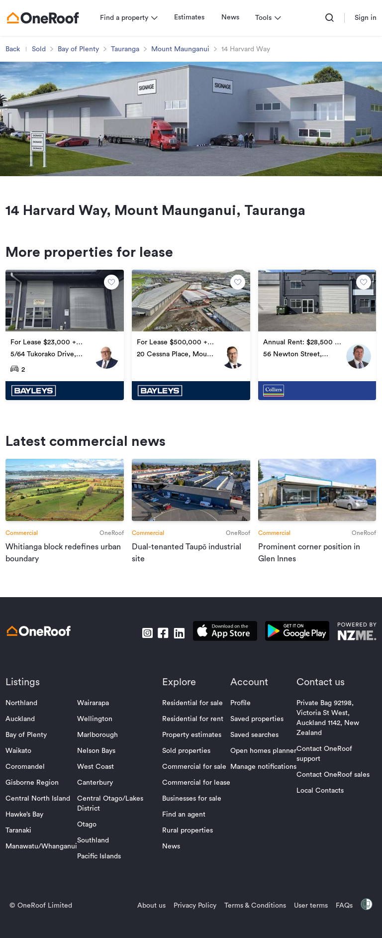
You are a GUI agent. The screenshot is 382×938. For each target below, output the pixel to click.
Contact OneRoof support (324, 760)
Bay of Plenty (80, 49)
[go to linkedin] (177, 640)
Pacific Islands (101, 863)
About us (149, 912)
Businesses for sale (191, 805)
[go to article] (66, 519)
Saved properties (257, 726)
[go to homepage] (45, 18)
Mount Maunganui (183, 49)
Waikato (21, 757)
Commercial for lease (196, 789)
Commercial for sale (194, 773)
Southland (95, 847)
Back (15, 49)
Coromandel (27, 773)
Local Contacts (320, 797)
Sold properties (186, 757)
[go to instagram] (145, 640)
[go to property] (66, 344)
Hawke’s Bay (27, 821)
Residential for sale (192, 710)
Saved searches (254, 741)
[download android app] (295, 639)
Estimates (192, 17)
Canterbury (97, 789)
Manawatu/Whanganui (44, 853)
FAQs (341, 912)
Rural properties (187, 837)
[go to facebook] (161, 640)
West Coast (98, 773)
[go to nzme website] (354, 639)
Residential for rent (192, 726)
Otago (89, 831)
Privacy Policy (192, 912)
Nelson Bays (99, 757)
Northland (24, 710)
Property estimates (191, 741)
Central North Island (40, 805)
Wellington (97, 726)
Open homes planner (263, 757)
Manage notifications (263, 773)
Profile (240, 710)
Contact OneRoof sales (333, 781)
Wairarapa (95, 710)
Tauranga (127, 49)
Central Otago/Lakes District (113, 810)
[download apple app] (223, 639)
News (233, 17)
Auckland (22, 726)
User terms (308, 912)
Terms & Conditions (253, 912)
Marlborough (100, 741)
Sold (41, 49)
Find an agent (183, 821)
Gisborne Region (34, 789)
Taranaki (21, 837)
